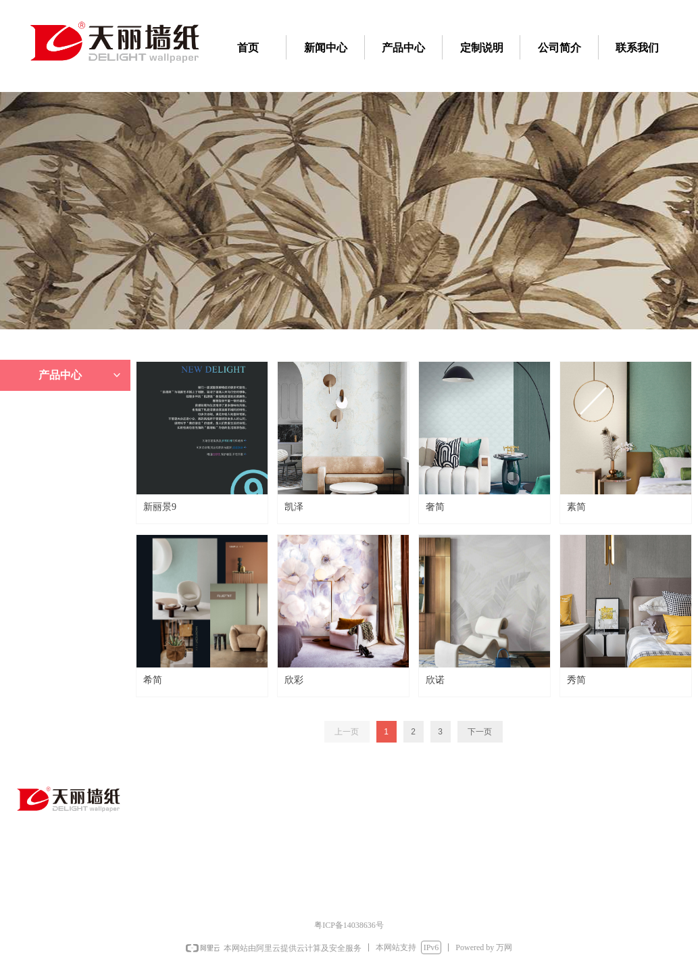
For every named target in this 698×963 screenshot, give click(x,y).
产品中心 (81, 375)
